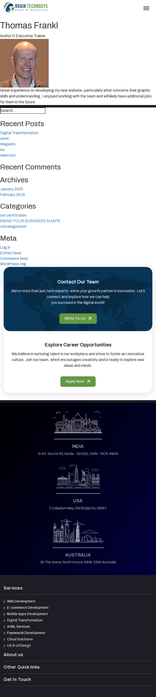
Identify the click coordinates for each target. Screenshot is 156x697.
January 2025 (11, 189)
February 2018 (12, 195)
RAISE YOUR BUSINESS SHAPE (30, 221)
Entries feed (10, 253)
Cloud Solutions (20, 639)
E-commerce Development (28, 607)
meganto (8, 144)
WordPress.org (13, 264)
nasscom (8, 155)
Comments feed (14, 258)
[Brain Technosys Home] (26, 7)
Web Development (21, 601)
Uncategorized (13, 226)
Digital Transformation (19, 133)
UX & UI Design (19, 645)
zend (4, 138)
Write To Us (78, 318)
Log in (5, 247)
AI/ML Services (18, 626)
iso (2, 150)
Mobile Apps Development (27, 614)
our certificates (13, 215)
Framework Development (26, 633)
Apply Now (78, 381)
